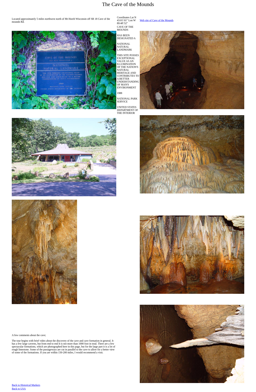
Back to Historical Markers (26, 385)
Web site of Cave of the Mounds (157, 20)
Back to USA (19, 388)
